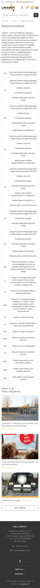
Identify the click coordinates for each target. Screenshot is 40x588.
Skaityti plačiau (9, 429)
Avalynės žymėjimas (26, 21)
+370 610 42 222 (8, 2)
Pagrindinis (5, 21)
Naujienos (14, 21)
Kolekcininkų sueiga (11, 500)
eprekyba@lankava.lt (25, 2)
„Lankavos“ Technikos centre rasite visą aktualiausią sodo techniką (19, 423)
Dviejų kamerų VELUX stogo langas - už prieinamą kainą (20, 462)
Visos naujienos (20, 508)
